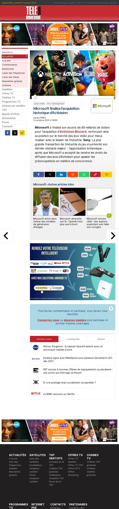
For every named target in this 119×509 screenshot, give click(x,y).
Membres (7, 52)
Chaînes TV (8, 97)
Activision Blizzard (73, 131)
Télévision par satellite (65, 2)
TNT (78, 2)
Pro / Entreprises (55, 103)
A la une (6, 60)
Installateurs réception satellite (35, 417)
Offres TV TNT (75, 414)
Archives (6, 85)
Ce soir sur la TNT (18, 467)
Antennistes (9, 118)
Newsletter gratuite (12, 81)
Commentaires (9, 64)
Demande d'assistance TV (56, 470)
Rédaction (55, 457)
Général (54, 464)
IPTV (83, 2)
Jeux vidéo (39, 103)
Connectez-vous (48, 269)
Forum (5, 122)
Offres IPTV (74, 418)
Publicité (54, 460)
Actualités (7, 56)
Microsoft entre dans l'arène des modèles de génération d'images (45, 222)
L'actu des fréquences (13, 73)
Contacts (7, 126)
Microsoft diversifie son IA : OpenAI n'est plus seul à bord (71, 221)
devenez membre (75, 269)
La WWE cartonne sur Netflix (59, 343)
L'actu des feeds (10, 77)
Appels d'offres (11, 114)
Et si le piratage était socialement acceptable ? (69, 332)
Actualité (35, 464)
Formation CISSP (77, 460)
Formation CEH (76, 457)
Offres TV (7, 93)
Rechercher (8, 68)
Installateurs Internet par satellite (37, 473)
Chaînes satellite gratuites (91, 421)
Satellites (7, 89)
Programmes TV (11, 101)
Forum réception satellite (34, 427)
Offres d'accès (39, 467)
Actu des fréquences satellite (15, 414)
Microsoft (39, 184)
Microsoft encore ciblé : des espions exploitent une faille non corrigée (98, 222)
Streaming (91, 2)
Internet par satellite (107, 2)
